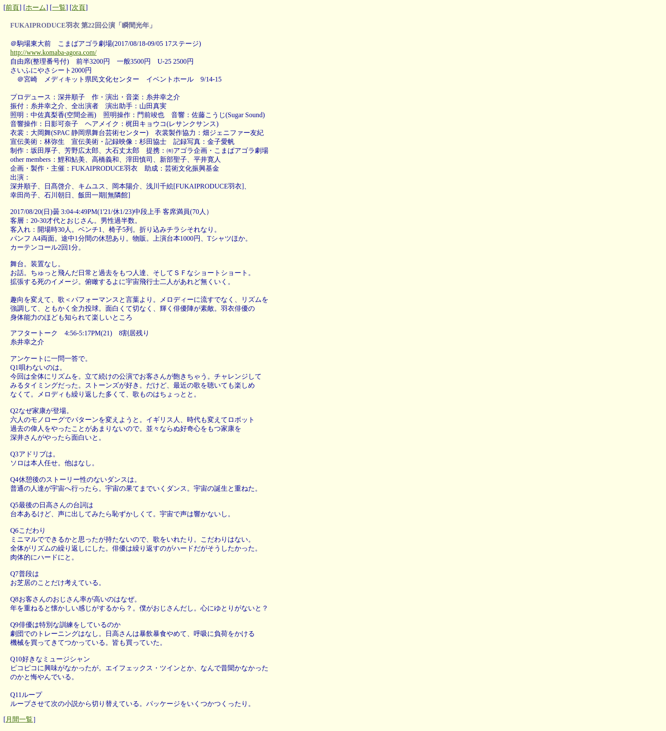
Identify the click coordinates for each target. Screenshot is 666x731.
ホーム (35, 7)
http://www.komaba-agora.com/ (53, 52)
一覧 (59, 7)
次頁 (78, 7)
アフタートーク (34, 333)
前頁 (12, 7)
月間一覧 (19, 719)
